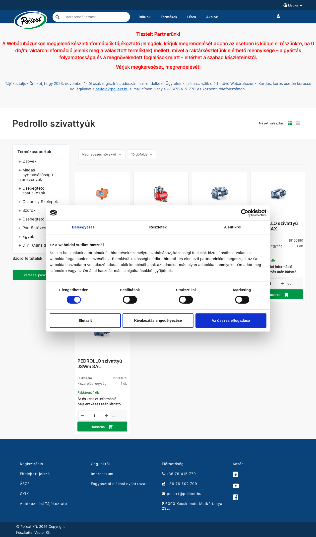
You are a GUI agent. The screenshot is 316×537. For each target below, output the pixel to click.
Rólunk (145, 17)
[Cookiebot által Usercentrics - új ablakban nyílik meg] (244, 212)
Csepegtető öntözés (41, 218)
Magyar (292, 5)
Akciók (212, 17)
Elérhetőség (173, 464)
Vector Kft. (43, 533)
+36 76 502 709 (179, 484)
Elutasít (85, 320)
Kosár (238, 464)
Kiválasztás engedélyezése (158, 320)
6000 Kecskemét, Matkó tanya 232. (192, 505)
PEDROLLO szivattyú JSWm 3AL (99, 363)
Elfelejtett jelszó (35, 474)
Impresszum (102, 474)
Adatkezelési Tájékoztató (43, 503)
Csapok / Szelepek (40, 201)
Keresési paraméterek (41, 275)
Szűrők (29, 210)
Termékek (169, 17)
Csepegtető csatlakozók (33, 190)
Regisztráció (31, 464)
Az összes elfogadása (230, 320)
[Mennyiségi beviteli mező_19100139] (94, 416)
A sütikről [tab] (233, 227)
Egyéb (28, 236)
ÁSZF (25, 484)
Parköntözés (34, 227)
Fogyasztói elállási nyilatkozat (119, 484)
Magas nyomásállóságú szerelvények (35, 174)
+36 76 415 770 (179, 474)
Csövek (29, 161)
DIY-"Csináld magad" (42, 245)
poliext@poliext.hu (181, 493)
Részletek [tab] (158, 227)
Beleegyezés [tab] (83, 227)
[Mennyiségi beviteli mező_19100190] (270, 284)
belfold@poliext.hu (111, 89)
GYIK (24, 493)
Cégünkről (100, 464)
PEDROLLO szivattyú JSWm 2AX (275, 226)
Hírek (191, 17)
